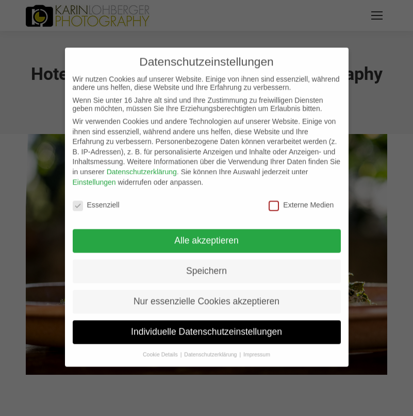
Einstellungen (94, 175)
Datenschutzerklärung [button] (211, 347)
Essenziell (96, 198)
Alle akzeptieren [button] (206, 233)
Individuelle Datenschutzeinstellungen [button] (206, 325)
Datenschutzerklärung (142, 165)
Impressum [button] (256, 347)
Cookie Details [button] (161, 347)
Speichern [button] (206, 264)
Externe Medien (301, 198)
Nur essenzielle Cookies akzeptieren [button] (206, 294)
